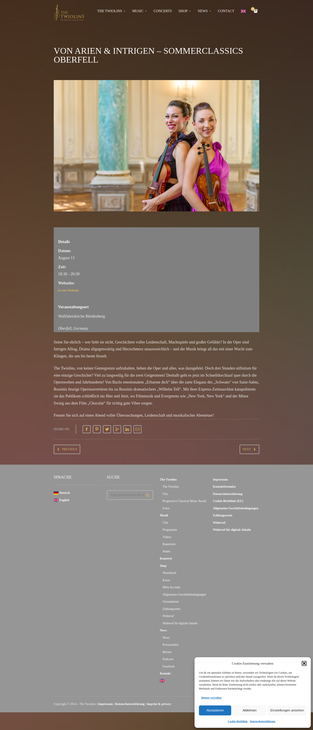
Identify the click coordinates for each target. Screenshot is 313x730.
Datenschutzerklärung (262, 721)
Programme (170, 529)
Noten (166, 551)
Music (137, 11)
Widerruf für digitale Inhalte (180, 623)
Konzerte (166, 558)
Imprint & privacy (159, 704)
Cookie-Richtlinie (238, 721)
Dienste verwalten (211, 697)
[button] (304, 663)
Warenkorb (169, 573)
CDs (165, 522)
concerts (163, 11)
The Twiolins (109, 11)
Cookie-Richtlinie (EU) (228, 501)
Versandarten (171, 601)
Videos (167, 537)
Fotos (166, 508)
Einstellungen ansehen (287, 710)
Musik (164, 515)
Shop (182, 11)
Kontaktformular (224, 486)
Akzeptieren (215, 710)
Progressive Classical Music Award (184, 501)
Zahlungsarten (171, 609)
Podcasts (168, 659)
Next (247, 449)
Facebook (169, 666)
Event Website (70, 290)
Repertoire (169, 544)
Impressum (220, 479)
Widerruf (168, 616)
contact (226, 11)
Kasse (166, 580)
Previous (69, 449)
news (203, 11)
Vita (165, 494)
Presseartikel (171, 644)
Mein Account (171, 587)
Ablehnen (249, 710)
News (163, 630)
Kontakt (165, 673)
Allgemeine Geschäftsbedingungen (184, 594)
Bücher (167, 652)
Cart (253, 9)
